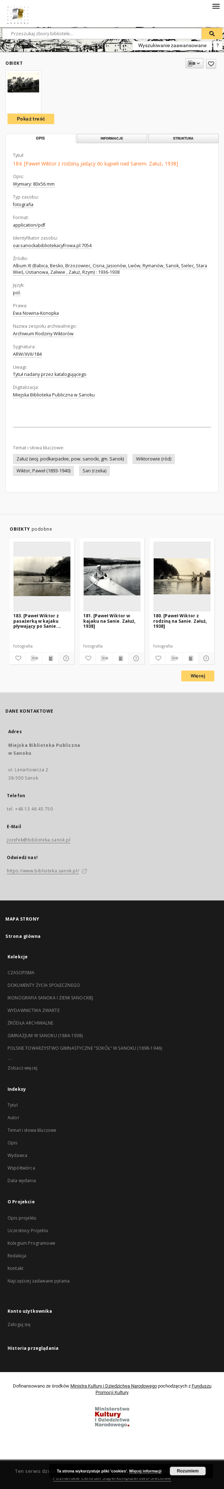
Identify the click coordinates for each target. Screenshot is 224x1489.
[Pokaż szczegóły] (65, 658)
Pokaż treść (31, 119)
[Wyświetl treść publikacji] (50, 658)
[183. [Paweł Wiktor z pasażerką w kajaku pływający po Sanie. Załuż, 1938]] (42, 576)
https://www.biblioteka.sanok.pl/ (43, 871)
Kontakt (15, 1268)
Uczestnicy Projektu (28, 1230)
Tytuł (13, 1105)
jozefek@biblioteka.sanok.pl (38, 840)
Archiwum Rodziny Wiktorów (43, 334)
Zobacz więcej (22, 1068)
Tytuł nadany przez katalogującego (50, 374)
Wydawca (17, 1155)
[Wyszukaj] (212, 33)
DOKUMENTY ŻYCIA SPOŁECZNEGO (44, 985)
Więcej (198, 675)
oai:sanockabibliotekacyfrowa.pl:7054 (52, 245)
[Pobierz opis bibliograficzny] (34, 658)
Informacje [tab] (112, 138)
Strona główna (23, 936)
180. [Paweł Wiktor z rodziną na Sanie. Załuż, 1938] (180, 621)
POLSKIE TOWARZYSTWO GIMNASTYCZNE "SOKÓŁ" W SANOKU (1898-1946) (85, 1048)
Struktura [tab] (183, 138)
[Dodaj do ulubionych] (211, 64)
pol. (17, 293)
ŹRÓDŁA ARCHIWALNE (30, 1023)
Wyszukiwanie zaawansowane (172, 45)
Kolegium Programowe (31, 1243)
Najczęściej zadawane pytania (39, 1281)
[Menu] (215, 6)
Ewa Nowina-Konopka (36, 313)
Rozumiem (188, 1471)
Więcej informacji (145, 1471)
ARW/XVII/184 (27, 354)
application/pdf (29, 225)
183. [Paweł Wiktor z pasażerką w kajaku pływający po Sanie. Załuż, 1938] (36, 621)
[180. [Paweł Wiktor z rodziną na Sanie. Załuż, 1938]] (182, 576)
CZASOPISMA (21, 973)
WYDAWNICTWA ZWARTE (34, 1010)
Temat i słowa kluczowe (32, 1130)
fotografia (23, 204)
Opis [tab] (40, 138)
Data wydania (22, 1180)
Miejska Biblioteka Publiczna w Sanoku (54, 395)
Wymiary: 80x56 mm (34, 184)
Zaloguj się (19, 1324)
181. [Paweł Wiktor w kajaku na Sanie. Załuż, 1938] (109, 621)
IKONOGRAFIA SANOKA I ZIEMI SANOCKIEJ (50, 998)
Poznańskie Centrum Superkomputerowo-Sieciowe (112, 1478)
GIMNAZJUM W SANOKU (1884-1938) (45, 1035)
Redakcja (17, 1256)
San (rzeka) (94, 471)
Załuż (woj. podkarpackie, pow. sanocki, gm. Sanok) (70, 459)
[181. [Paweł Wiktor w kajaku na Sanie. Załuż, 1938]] (112, 576)
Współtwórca (21, 1168)
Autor (13, 1118)
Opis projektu (22, 1218)
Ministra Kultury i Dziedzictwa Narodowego (113, 1386)
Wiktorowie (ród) (153, 459)
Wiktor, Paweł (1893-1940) (43, 471)
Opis (13, 1143)
